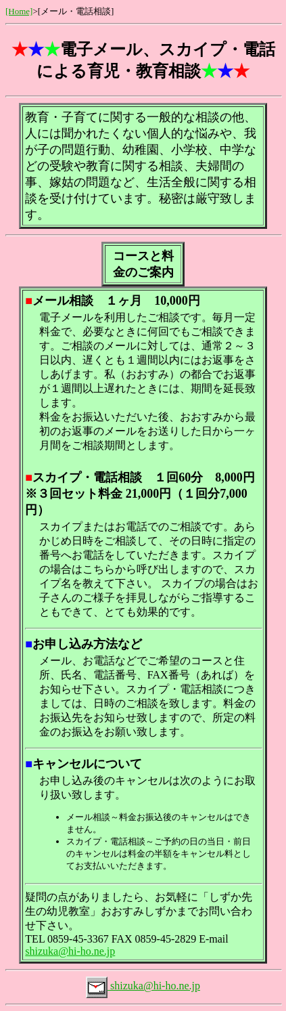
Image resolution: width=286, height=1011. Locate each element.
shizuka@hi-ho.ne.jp (70, 951)
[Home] (18, 11)
